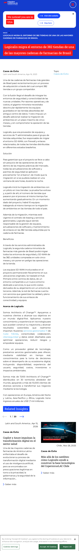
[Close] (75, 542)
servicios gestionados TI (35, 331)
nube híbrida (10, 334)
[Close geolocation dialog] (73, 14)
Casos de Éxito (11, 71)
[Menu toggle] (73, 5)
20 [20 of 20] (15, 416)
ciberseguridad (10, 337)
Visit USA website (51, 16)
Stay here (48, 23)
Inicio (5, 33)
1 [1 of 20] (10, 416)
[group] (21, 475)
